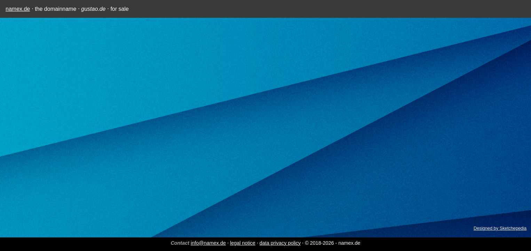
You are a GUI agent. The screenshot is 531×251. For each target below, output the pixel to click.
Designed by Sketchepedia (500, 228)
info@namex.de (208, 243)
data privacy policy (280, 243)
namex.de (18, 9)
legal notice (242, 243)
